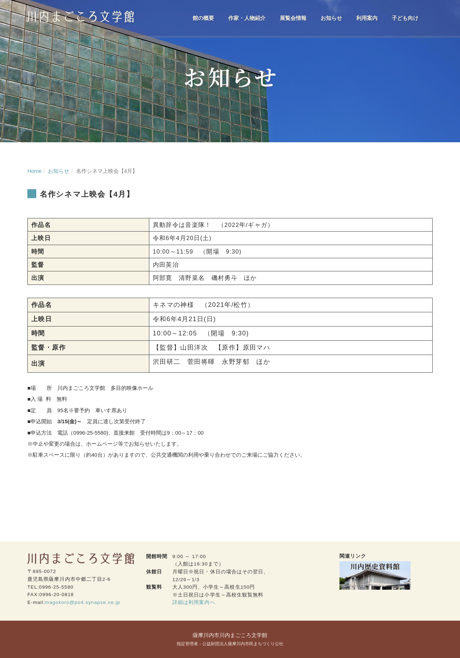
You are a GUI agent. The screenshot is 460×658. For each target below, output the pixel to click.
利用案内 (367, 18)
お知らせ (331, 18)
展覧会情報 (293, 18)
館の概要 (203, 18)
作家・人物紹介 (247, 18)
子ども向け (405, 18)
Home (34, 171)
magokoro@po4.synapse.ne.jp (82, 602)
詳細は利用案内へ (193, 602)
